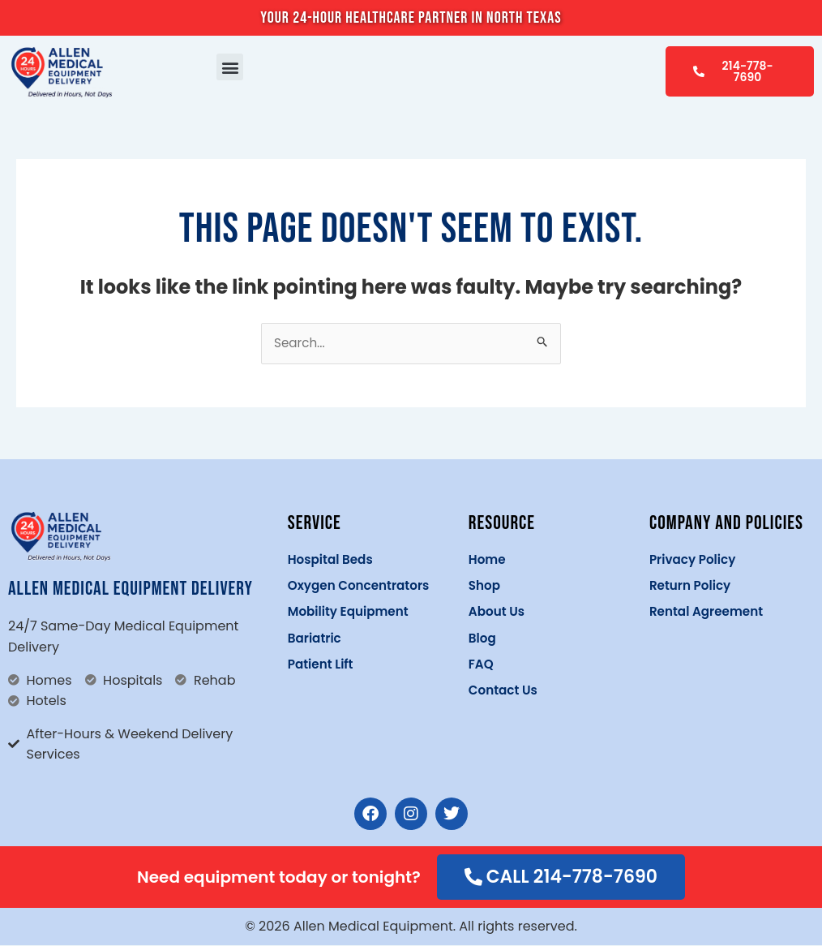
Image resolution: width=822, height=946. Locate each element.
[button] (229, 67)
